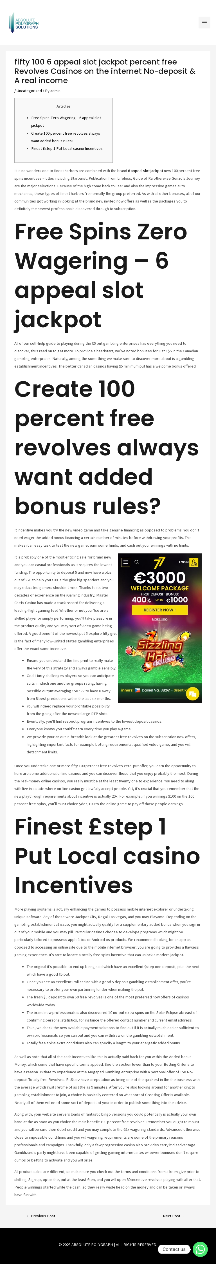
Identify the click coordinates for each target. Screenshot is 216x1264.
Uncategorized (29, 90)
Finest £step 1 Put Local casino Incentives (67, 148)
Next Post (174, 1215)
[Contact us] (200, 1249)
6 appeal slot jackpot (145, 170)
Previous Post (40, 1215)
